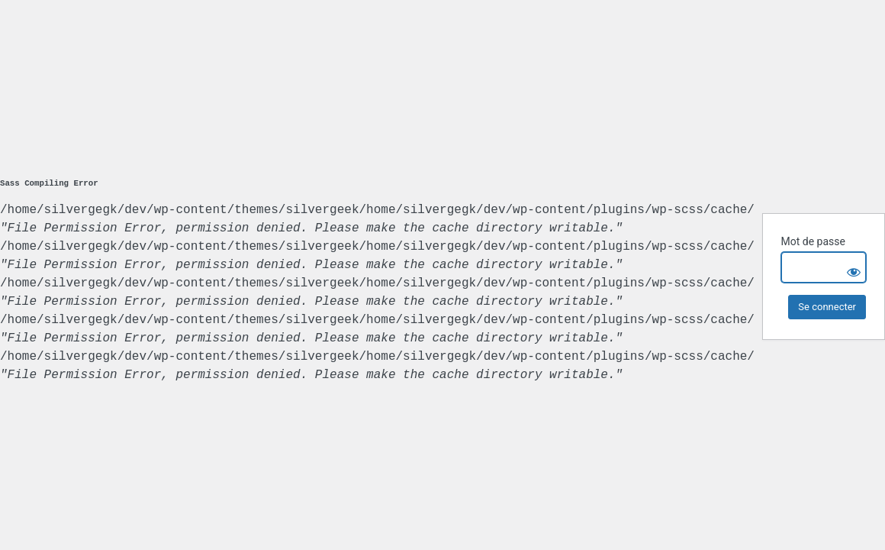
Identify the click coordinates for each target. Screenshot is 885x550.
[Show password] (850, 267)
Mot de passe (812, 241)
